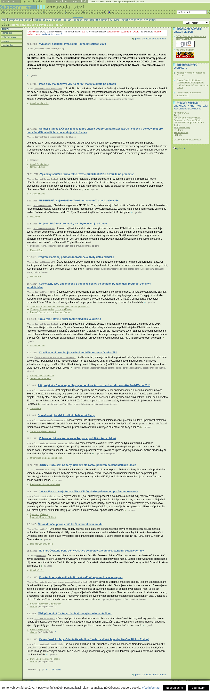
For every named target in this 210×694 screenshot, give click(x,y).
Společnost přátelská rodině (43, 431)
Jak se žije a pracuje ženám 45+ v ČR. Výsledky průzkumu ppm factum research (88, 491)
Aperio (177, 115)
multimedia (7, 45)
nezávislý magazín (185, 49)
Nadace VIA (35, 277)
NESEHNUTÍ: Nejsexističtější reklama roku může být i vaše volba (79, 200)
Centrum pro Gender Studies (188, 120)
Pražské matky (181, 132)
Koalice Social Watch (40, 630)
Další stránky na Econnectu (187, 139)
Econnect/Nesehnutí (42, 205)
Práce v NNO (112, 1)
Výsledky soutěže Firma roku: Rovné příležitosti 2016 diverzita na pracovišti (87, 174)
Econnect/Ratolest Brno (43, 228)
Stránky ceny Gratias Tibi (42, 376)
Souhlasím (198, 687)
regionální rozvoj (38, 246)
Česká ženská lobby (39, 164)
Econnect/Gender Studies (45, 179)
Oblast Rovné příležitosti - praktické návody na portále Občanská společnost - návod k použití (192, 84)
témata (5, 41)
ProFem (178, 135)
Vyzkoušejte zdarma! (52, 34)
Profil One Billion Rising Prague (45, 659)
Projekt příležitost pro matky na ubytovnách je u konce (73, 223)
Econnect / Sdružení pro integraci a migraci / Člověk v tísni (60, 582)
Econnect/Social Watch (44, 618)
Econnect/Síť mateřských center (48, 420)
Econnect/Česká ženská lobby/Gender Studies (54, 137)
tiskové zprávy (8, 37)
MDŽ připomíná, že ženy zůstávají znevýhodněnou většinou (74, 613)
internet (44, 272)
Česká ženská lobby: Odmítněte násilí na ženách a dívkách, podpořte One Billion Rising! (94, 639)
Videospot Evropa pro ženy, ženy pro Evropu (51, 309)
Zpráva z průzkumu (39, 514)
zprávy (5, 29)
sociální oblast (106, 99)
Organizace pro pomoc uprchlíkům (46, 458)
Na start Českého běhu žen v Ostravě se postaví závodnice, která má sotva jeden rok (91, 550)
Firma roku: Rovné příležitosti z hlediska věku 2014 (69, 319)
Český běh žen (37, 570)
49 (53, 670)
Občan (140, 1)
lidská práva (127, 99)
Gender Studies (37, 167)
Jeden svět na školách (40, 378)
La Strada (178, 130)
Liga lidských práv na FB (41, 544)
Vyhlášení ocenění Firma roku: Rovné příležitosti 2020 (72, 43)
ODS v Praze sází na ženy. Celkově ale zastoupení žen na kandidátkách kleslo (88, 464)
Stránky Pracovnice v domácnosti (46, 604)
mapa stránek (194, 681)
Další (58, 670)
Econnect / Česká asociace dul (48, 88)
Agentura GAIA (181, 112)
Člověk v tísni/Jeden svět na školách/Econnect (54, 357)
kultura (36, 272)
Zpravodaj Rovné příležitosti (43, 517)
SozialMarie (35, 408)
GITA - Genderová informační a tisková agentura (191, 37)
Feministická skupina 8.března (189, 122)
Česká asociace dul (39, 103)
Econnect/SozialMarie (44, 390)
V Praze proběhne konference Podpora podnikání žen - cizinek (77, 438)
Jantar (177, 125)
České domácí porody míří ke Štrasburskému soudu (70, 524)
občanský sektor (90, 246)
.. (49, 670)
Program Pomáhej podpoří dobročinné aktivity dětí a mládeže (76, 257)
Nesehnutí (35, 217)
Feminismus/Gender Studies (47, 496)
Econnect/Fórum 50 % (44, 292)
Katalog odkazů (127, 1)
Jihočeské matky (182, 127)
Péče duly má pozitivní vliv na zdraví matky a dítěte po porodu (77, 83)
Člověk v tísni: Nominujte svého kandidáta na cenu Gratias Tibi (78, 352)
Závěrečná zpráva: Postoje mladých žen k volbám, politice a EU (60, 307)
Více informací (151, 687)
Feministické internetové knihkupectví (189, 93)
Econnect (41, 555)
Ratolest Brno (36, 250)
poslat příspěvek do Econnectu (150, 38)
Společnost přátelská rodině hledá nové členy (66, 415)
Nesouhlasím (174, 687)
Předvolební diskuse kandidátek (45, 484)
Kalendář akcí (97, 1)
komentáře (6, 33)
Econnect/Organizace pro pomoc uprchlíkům (54, 443)
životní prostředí (94, 269)
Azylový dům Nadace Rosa (187, 117)
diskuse (33, 607)
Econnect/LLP (40, 529)
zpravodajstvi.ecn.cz (22, 25)
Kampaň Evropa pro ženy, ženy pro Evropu (50, 312)
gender (34, 75)
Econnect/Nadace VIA (44, 262)
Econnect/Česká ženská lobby (47, 644)
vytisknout (179, 148)
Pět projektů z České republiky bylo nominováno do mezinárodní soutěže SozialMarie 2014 (94, 385)
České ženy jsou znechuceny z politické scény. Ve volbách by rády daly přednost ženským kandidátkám (89, 285)
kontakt (178, 681)
